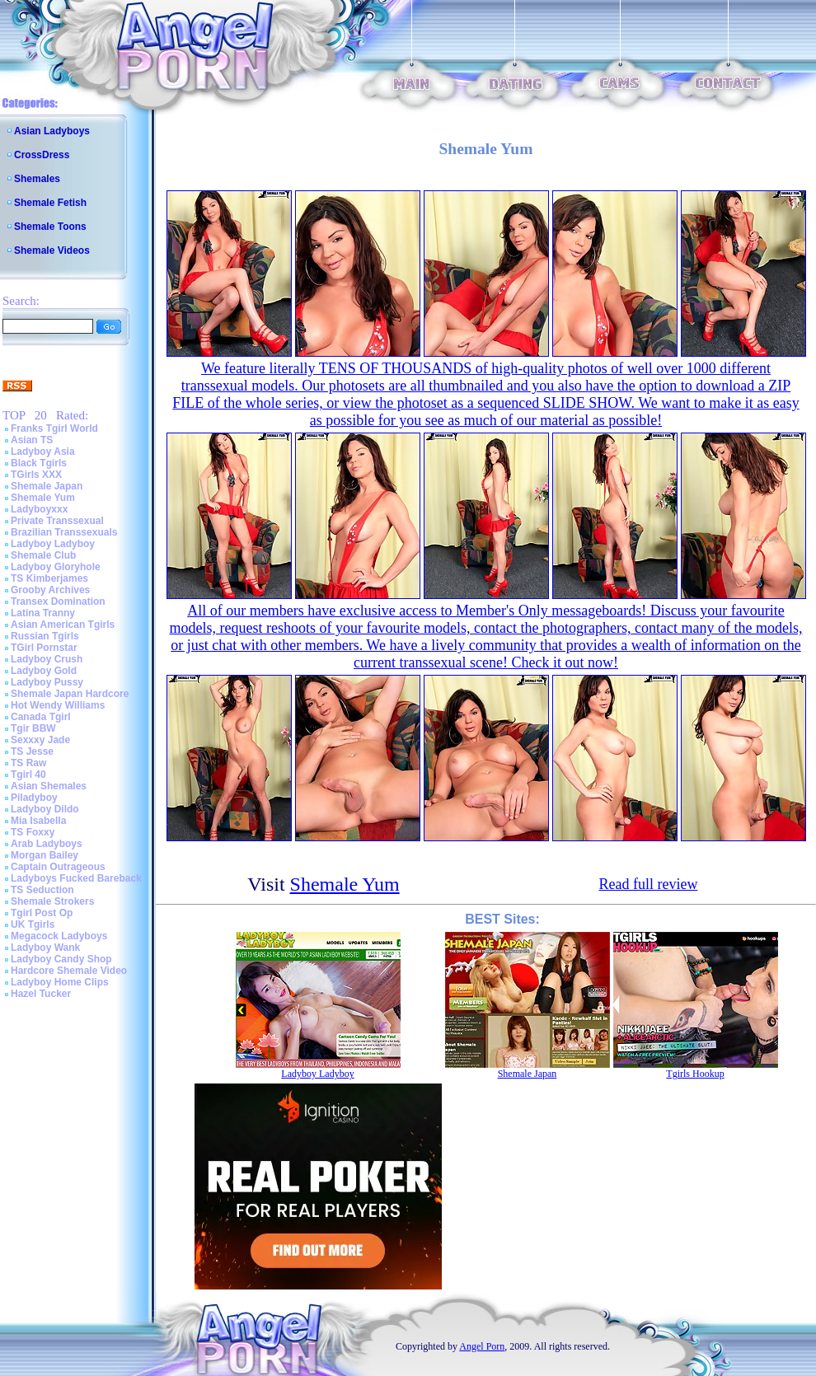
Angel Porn (481, 1346)
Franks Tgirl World (54, 428)
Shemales (37, 179)
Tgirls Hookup (695, 1073)
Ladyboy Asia (43, 451)
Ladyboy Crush (46, 659)
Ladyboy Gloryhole (56, 567)
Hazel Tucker (41, 993)
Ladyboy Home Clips (60, 982)
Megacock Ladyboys (59, 936)
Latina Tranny (43, 613)
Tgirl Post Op (42, 913)
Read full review (648, 884)
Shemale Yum (43, 497)
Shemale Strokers (52, 901)
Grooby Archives (50, 590)
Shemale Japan (46, 486)
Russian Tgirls (45, 636)
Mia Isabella (38, 820)
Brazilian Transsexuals (64, 532)
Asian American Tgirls (63, 624)
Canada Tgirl (41, 717)
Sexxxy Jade (40, 740)
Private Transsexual (57, 521)
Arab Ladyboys (46, 843)
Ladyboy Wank (45, 947)
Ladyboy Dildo (45, 809)
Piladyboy (34, 797)
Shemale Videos (52, 250)
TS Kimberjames (49, 578)
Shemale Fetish (50, 202)
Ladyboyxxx (39, 509)
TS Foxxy (32, 832)
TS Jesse (32, 751)
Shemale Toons (50, 226)
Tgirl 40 (28, 774)
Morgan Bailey (44, 855)
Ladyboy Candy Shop (61, 959)
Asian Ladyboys (52, 131)
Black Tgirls (39, 463)
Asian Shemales (49, 786)
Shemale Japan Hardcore (70, 694)
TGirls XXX (36, 474)
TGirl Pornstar (44, 647)
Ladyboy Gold (44, 670)
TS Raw (28, 763)
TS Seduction (42, 890)
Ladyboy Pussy (47, 682)
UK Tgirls (32, 924)
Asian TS (32, 440)
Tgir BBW (33, 728)
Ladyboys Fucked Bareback (76, 878)
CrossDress (41, 155)
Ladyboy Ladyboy (53, 544)
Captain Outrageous (58, 867)
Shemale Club (43, 555)
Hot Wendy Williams (58, 705)
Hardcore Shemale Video (69, 970)
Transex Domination (58, 601)
